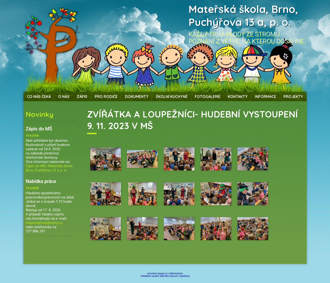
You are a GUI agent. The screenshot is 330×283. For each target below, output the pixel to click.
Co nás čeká (39, 96)
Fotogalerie (207, 96)
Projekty (293, 96)
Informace (265, 96)
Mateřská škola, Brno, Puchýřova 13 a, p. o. (243, 15)
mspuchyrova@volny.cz (44, 223)
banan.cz (162, 273)
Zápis (82, 96)
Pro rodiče (106, 96)
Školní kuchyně (171, 96)
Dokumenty (136, 96)
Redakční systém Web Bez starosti (159, 276)
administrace (176, 273)
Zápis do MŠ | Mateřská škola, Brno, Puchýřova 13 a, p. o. (49, 168)
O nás (63, 96)
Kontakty (238, 96)
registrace (184, 276)
